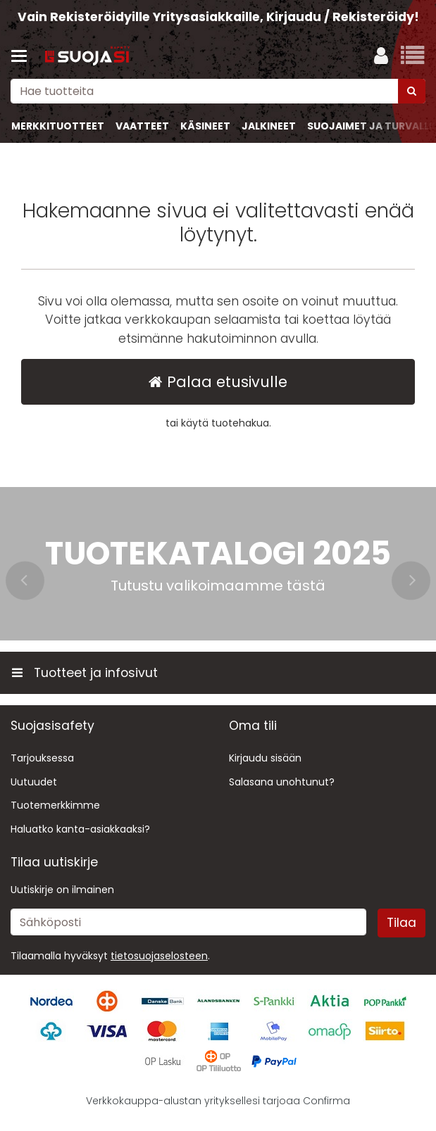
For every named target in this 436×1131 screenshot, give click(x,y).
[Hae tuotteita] (218, 91)
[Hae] (411, 91)
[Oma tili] (381, 56)
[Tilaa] (401, 923)
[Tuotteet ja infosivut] (23, 56)
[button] (159, 956)
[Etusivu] (87, 56)
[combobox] (218, 91)
